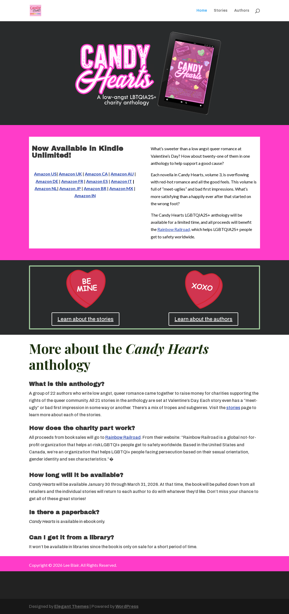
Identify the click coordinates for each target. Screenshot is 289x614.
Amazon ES (97, 181)
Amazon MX (121, 188)
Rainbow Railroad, (174, 229)
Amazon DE (47, 181)
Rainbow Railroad (123, 437)
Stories (221, 10)
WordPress (127, 606)
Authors (241, 10)
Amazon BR (95, 188)
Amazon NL (46, 188)
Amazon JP (70, 188)
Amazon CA (96, 173)
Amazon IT (121, 181)
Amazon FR (72, 181)
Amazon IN (85, 195)
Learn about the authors (203, 319)
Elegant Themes (71, 606)
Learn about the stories (85, 319)
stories (233, 407)
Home (201, 10)
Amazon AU (122, 173)
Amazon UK (70, 173)
